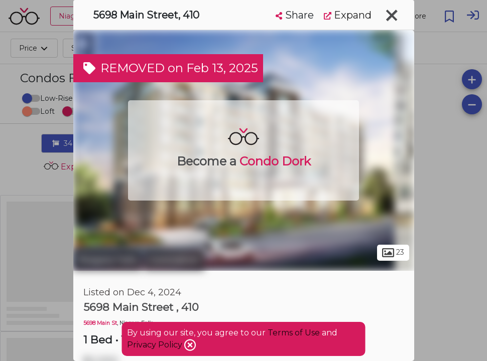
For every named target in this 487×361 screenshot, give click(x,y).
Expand (348, 15)
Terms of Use (294, 332)
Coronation (174, 259)
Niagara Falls (107, 259)
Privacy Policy (155, 344)
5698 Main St (100, 323)
